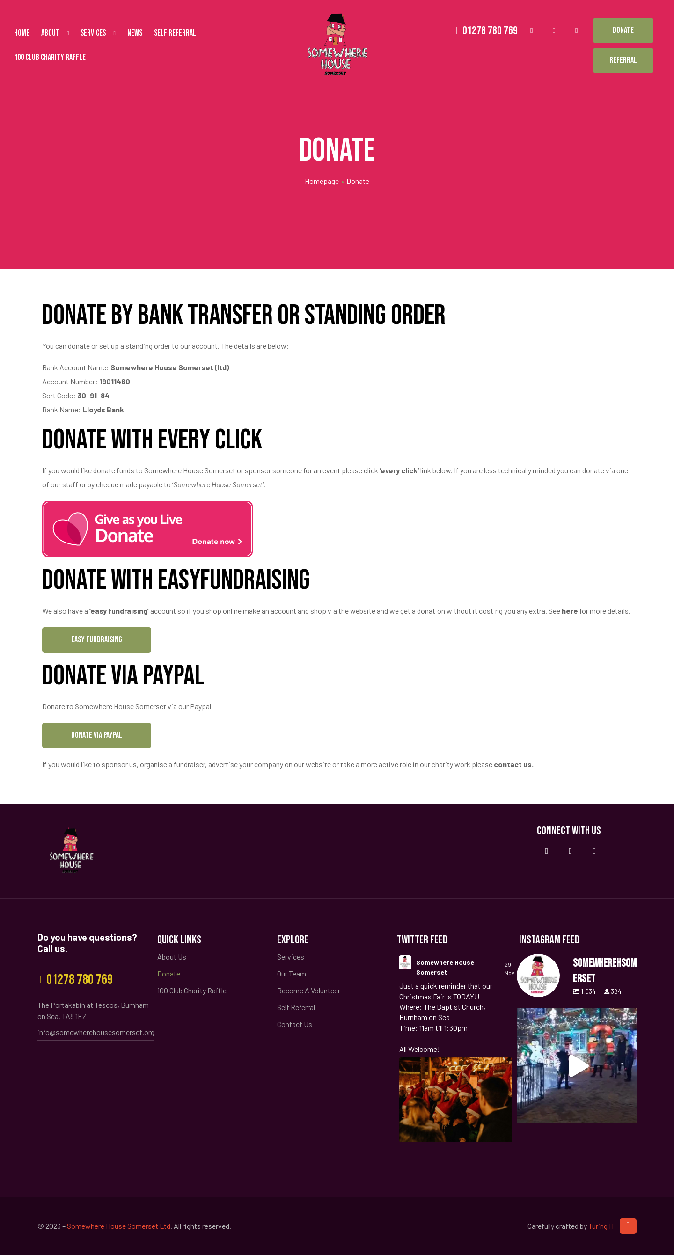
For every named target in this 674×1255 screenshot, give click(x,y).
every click (399, 470)
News (134, 33)
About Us (171, 956)
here (570, 610)
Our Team (291, 973)
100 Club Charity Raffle (50, 57)
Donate (168, 973)
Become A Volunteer (308, 990)
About (55, 33)
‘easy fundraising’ (119, 610)
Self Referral (175, 33)
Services (98, 33)
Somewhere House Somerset (445, 967)
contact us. (514, 764)
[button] (623, 30)
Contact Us (294, 1024)
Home (21, 33)
